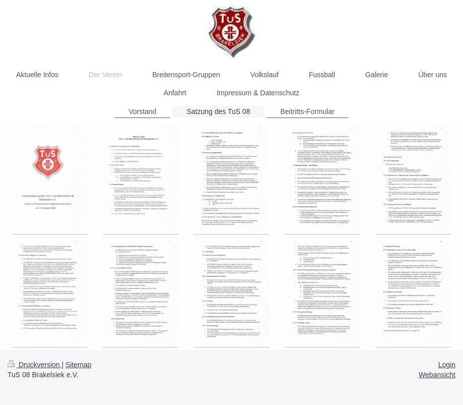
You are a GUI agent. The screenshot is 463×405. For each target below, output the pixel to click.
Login (446, 365)
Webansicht (437, 375)
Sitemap (78, 365)
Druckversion (34, 365)
